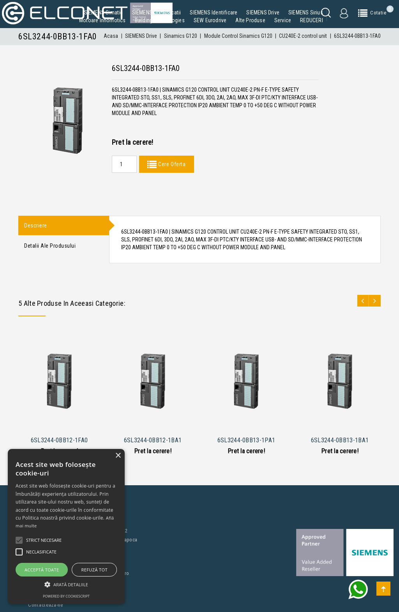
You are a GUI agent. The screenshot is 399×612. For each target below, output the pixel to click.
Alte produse (250, 20)
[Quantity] (124, 164)
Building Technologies (160, 20)
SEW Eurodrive (210, 20)
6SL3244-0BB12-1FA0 (59, 440)
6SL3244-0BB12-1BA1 (153, 440)
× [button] (118, 456)
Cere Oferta (171, 164)
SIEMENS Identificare (213, 12)
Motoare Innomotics (102, 20)
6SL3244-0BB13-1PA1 (246, 440)
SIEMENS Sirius (305, 12)
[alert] (66, 526)
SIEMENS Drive (262, 12)
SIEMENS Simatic (103, 12)
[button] (66, 584)
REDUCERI (311, 20)
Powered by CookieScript (66, 596)
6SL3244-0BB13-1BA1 (340, 440)
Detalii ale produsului (50, 247)
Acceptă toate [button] (42, 570)
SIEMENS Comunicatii (156, 12)
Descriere (35, 226)
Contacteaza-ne (45, 605)
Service (282, 20)
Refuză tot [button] (94, 570)
